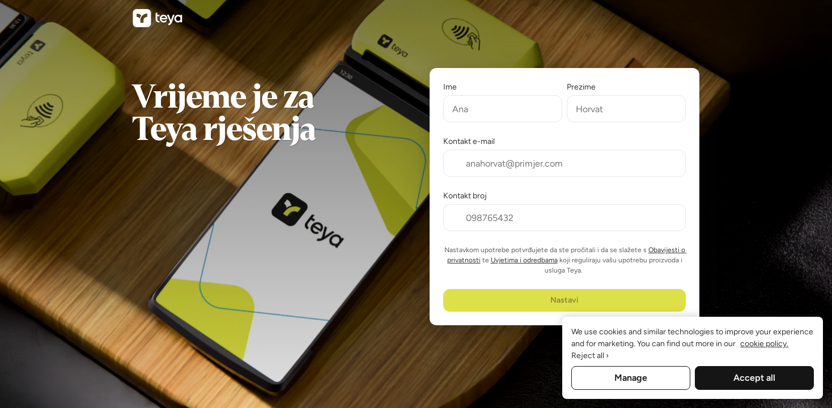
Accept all (754, 377)
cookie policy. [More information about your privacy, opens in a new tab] (764, 343)
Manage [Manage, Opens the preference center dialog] (630, 377)
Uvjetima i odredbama (524, 260)
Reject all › (590, 355)
